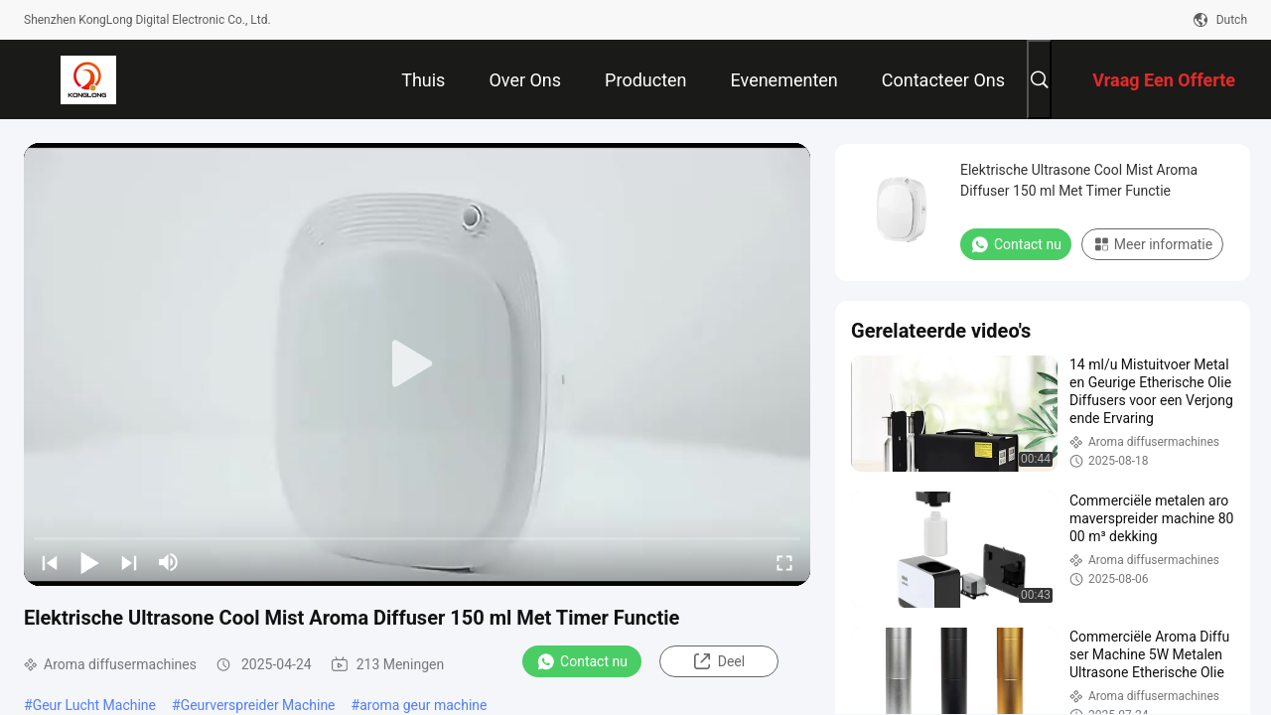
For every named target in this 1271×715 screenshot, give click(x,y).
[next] (129, 562)
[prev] (50, 562)
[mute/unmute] (169, 562)
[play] (417, 364)
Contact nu (582, 661)
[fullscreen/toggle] (784, 562)
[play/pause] (89, 562)
